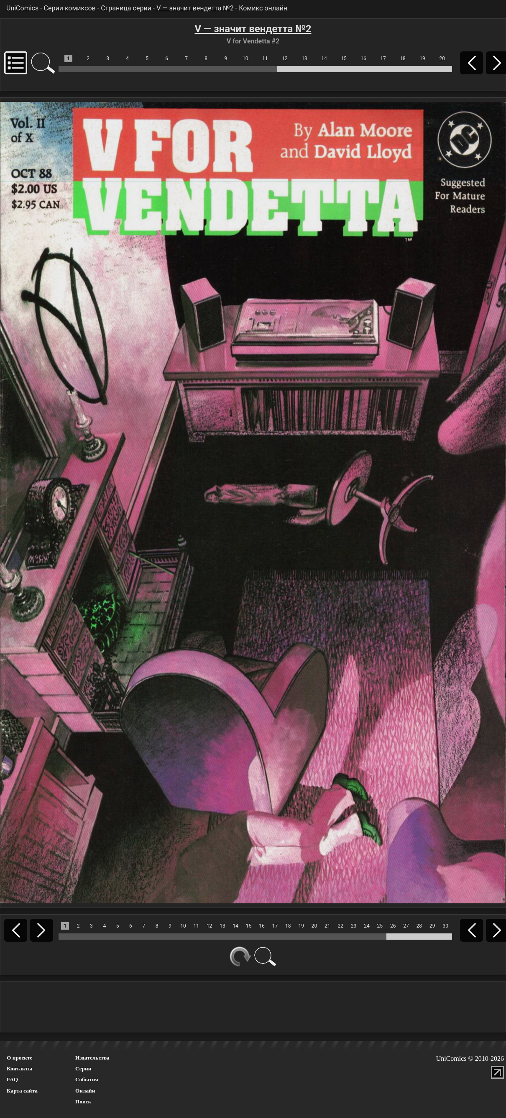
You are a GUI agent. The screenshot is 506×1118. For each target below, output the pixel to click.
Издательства (92, 1058)
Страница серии (126, 8)
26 (393, 926)
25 (380, 926)
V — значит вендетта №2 (195, 8)
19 (422, 58)
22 (340, 926)
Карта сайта (22, 1091)
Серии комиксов (70, 8)
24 (367, 926)
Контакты (19, 1068)
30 (445, 926)
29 (432, 926)
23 (354, 926)
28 (419, 926)
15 (344, 58)
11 (265, 58)
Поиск (83, 1101)
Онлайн (85, 1091)
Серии (83, 1068)
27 (406, 926)
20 (442, 58)
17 (383, 58)
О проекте (20, 1058)
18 (403, 58)
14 (324, 58)
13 (304, 58)
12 (285, 58)
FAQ (12, 1079)
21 (327, 926)
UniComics (22, 8)
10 (245, 58)
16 (363, 58)
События (86, 1079)
